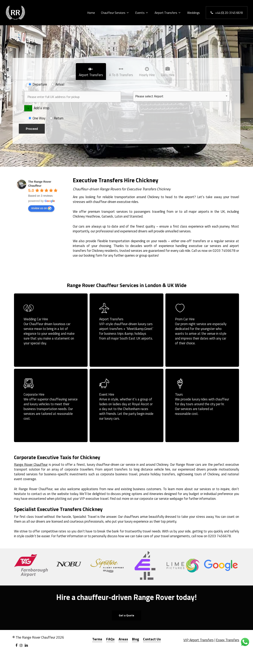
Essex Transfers (227, 640)
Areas (123, 639)
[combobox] (181, 96)
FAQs (110, 639)
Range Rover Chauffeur (31, 464)
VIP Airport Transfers (198, 640)
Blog (135, 639)
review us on (41, 208)
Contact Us (152, 639)
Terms (97, 639)
